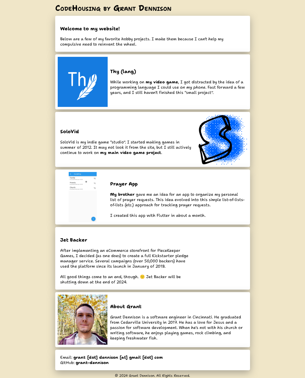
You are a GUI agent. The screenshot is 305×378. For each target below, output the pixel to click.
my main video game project (130, 152)
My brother (122, 194)
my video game (162, 82)
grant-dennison (92, 362)
